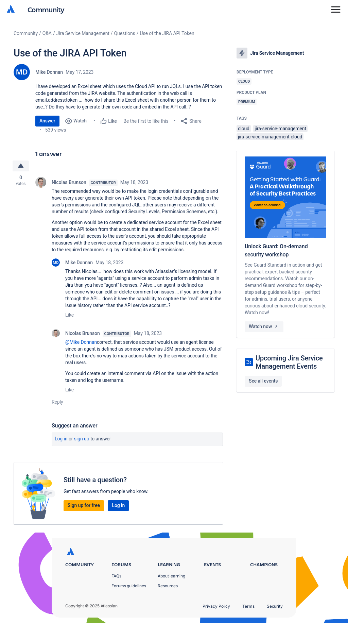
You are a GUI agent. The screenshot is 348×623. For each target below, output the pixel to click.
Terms (248, 606)
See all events (263, 381)
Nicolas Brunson (69, 182)
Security (275, 606)
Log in (61, 438)
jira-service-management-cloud (270, 136)
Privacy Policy (216, 606)
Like (69, 315)
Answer (47, 120)
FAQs (116, 575)
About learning (171, 575)
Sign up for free (84, 505)
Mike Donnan (49, 72)
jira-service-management (280, 128)
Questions (124, 33)
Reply (57, 402)
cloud (243, 128)
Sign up (81, 438)
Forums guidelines (128, 585)
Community (46, 9)
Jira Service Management (82, 33)
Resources (168, 585)
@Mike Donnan (81, 342)
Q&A (47, 33)
